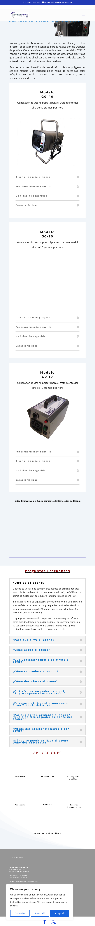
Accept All (60, 913)
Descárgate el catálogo (47, 833)
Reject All (40, 913)
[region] (39, 902)
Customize (20, 913)
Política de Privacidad (18, 858)
